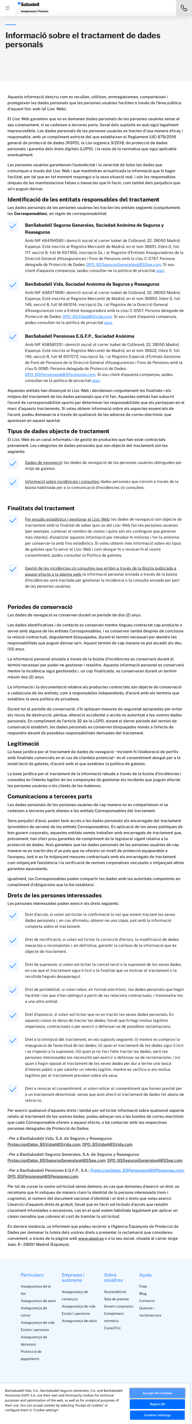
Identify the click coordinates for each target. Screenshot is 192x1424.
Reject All (157, 1404)
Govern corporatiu (118, 1306)
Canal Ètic (112, 1328)
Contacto (147, 1301)
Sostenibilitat (115, 1292)
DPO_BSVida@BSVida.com (87, 316)
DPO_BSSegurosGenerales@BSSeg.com (123, 264)
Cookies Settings (157, 1415)
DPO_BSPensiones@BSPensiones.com (60, 374)
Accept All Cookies (157, 1393)
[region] (95, 1403)
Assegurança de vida (37, 1323)
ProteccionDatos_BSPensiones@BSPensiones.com (137, 1170)
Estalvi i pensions (35, 1330)
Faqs (143, 1286)
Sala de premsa (116, 1299)
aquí (160, 270)
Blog (143, 1294)
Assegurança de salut (38, 1301)
